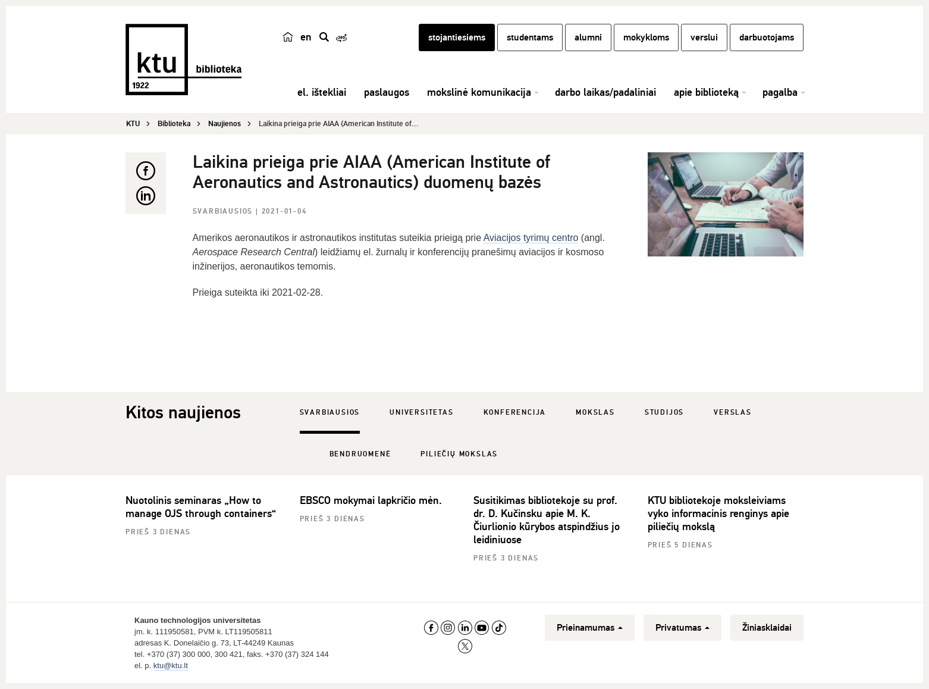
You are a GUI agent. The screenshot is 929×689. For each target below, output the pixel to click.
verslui (704, 37)
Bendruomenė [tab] (360, 454)
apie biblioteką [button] (706, 92)
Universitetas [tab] (421, 412)
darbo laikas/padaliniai (605, 92)
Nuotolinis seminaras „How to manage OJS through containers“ (200, 507)
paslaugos (386, 92)
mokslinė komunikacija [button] (479, 92)
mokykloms (646, 37)
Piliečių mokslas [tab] (459, 454)
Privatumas (682, 628)
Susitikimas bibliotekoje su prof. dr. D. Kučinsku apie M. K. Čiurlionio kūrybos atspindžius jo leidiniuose (546, 520)
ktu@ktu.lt (170, 665)
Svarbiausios (224, 211)
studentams (530, 37)
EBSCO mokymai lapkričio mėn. (371, 500)
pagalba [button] (780, 92)
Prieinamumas (590, 628)
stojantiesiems (456, 37)
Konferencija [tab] (515, 412)
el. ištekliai (321, 92)
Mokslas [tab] (595, 412)
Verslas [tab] (733, 412)
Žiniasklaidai (767, 628)
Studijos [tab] (664, 412)
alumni (588, 37)
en (306, 36)
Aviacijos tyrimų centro (531, 238)
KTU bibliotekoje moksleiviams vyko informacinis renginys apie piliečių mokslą (718, 513)
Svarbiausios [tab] (330, 412)
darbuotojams (766, 37)
